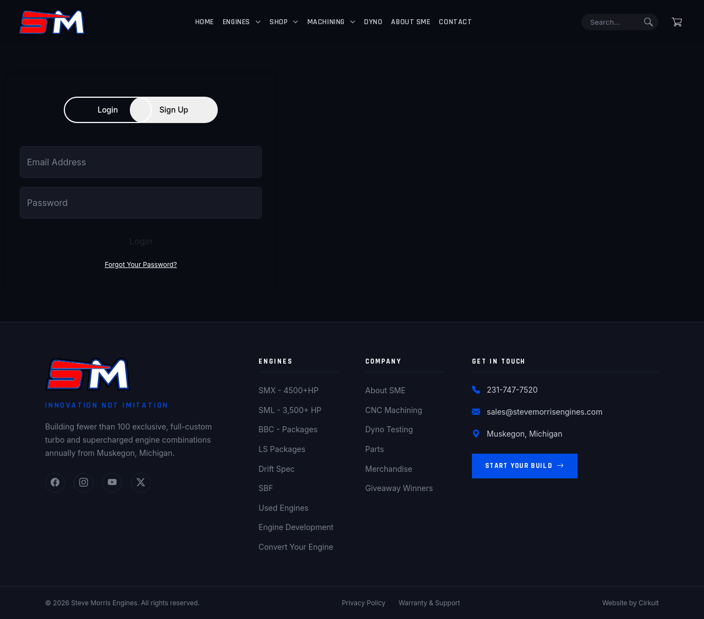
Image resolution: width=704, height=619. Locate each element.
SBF (265, 488)
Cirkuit (649, 603)
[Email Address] (141, 162)
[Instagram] (84, 483)
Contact (455, 22)
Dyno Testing (389, 429)
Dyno (373, 22)
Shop (279, 22)
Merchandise (389, 468)
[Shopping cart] (676, 22)
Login (108, 109)
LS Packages (281, 449)
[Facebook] (55, 483)
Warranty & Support (429, 603)
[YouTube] (112, 483)
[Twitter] (141, 483)
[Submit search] (648, 22)
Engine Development (295, 527)
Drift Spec (276, 468)
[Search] (619, 22)
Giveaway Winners (399, 488)
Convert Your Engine (295, 546)
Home (204, 22)
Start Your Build (524, 466)
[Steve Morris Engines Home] (52, 22)
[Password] (141, 203)
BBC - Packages (287, 429)
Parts (374, 449)
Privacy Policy (363, 603)
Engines (236, 22)
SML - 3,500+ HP (290, 410)
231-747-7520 (512, 389)
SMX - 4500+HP (288, 390)
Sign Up (174, 109)
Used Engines (283, 507)
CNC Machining (393, 410)
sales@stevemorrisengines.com (544, 411)
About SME (410, 22)
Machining (326, 22)
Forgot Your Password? (141, 264)
